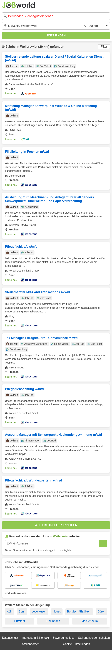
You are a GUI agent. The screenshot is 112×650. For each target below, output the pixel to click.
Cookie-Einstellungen (76, 644)
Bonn (22, 611)
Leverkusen (39, 611)
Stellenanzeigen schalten (94, 637)
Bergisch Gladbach (79, 611)
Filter (104, 46)
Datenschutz (10, 637)
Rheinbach (53, 621)
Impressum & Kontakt (35, 637)
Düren (101, 611)
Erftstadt (19, 621)
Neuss (57, 611)
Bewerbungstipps (63, 637)
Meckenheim (89, 621)
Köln (10, 611)
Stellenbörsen (30, 644)
